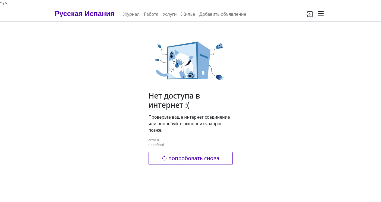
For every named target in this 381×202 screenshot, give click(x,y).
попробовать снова (190, 158)
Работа (151, 14)
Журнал (131, 14)
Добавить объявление (222, 14)
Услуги (170, 14)
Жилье (188, 14)
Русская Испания (85, 14)
